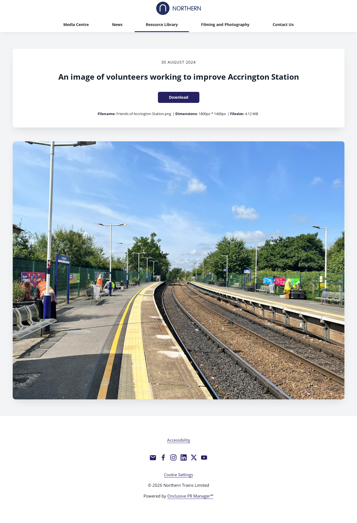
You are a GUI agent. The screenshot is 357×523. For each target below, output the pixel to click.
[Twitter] (194, 457)
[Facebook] (163, 457)
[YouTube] (204, 457)
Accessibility (178, 440)
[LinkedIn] (184, 457)
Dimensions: (186, 113)
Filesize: (237, 113)
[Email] (153, 457)
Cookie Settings (178, 474)
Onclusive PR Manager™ (190, 496)
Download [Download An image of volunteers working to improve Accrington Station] (178, 97)
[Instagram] (173, 457)
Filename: (107, 113)
